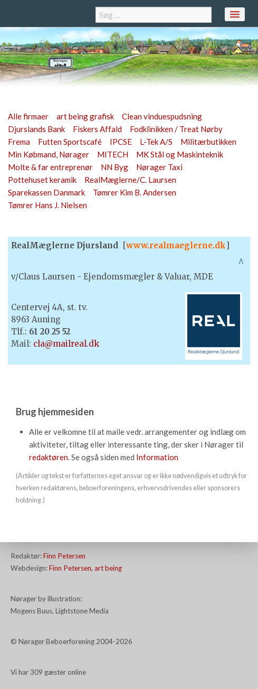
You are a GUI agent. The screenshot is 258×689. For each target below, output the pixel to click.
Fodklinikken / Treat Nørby (176, 129)
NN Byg (114, 167)
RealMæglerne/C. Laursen (130, 179)
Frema (19, 141)
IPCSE (121, 141)
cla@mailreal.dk (66, 344)
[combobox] (153, 15)
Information (157, 457)
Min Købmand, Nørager (48, 154)
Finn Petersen (64, 556)
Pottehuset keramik (42, 179)
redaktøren (48, 457)
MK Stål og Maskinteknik (179, 154)
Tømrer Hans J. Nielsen (47, 205)
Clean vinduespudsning (162, 116)
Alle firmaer (28, 116)
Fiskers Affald (97, 129)
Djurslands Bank (36, 129)
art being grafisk (85, 116)
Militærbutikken (208, 141)
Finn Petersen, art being (85, 568)
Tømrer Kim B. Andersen (134, 192)
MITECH (112, 154)
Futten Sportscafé (70, 141)
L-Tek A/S (156, 141)
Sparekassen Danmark (46, 192)
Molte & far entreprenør (50, 167)
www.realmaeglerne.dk (176, 245)
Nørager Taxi (159, 167)
